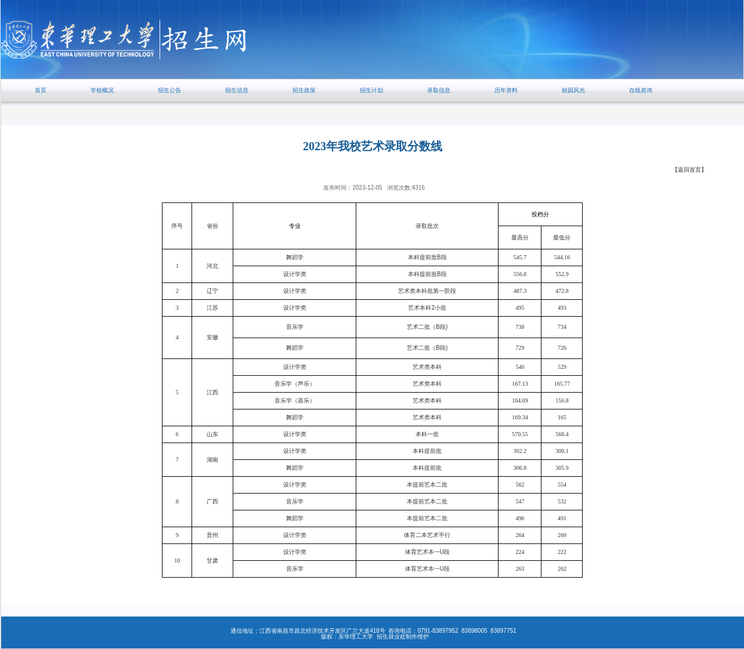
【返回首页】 (689, 169)
